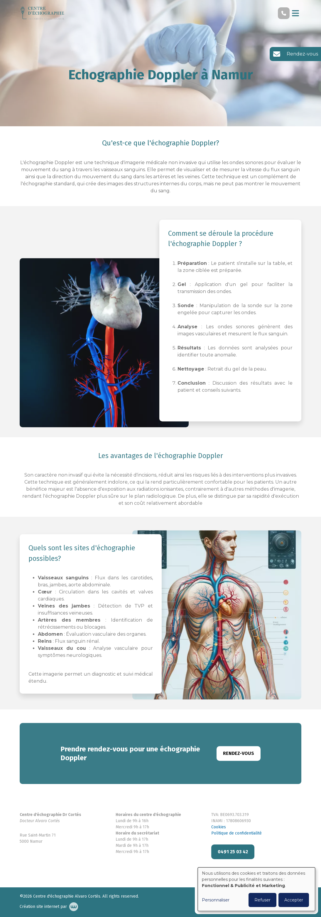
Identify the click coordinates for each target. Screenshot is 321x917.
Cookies (218, 827)
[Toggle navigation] (295, 13)
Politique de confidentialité (236, 833)
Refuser (262, 900)
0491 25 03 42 (233, 851)
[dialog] (256, 889)
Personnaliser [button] (215, 900)
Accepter (293, 900)
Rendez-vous (238, 759)
